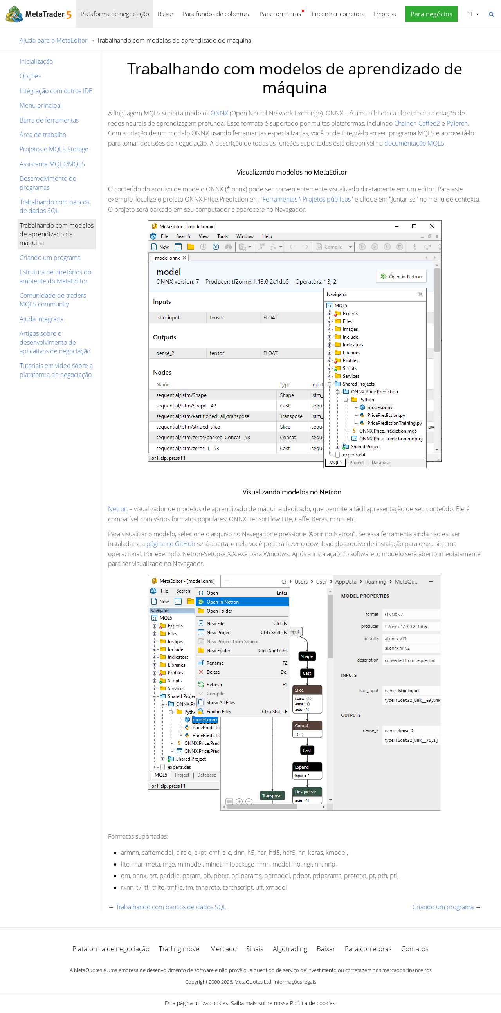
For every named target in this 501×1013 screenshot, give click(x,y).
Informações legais (295, 981)
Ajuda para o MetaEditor (53, 40)
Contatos (415, 948)
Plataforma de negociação (115, 14)
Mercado (223, 948)
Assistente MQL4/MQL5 (52, 164)
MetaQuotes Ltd (252, 981)
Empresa (384, 14)
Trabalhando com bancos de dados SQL (54, 206)
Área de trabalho (43, 134)
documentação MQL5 (414, 143)
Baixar (166, 14)
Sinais (254, 948)
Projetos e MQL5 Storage (54, 149)
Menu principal (41, 105)
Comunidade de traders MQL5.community (53, 299)
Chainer (405, 123)
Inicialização (36, 61)
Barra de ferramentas (49, 120)
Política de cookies (312, 1003)
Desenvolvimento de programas (48, 182)
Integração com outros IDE (56, 91)
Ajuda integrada (41, 319)
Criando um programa (50, 257)
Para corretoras (280, 14)
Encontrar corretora (338, 14)
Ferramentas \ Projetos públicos (307, 199)
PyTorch (457, 123)
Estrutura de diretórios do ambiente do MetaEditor (55, 276)
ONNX (219, 113)
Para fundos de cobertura (216, 14)
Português (468, 14)
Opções (30, 76)
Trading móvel (180, 948)
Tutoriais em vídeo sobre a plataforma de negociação (56, 370)
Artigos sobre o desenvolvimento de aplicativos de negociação (55, 342)
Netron (118, 509)
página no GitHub (170, 543)
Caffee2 (429, 123)
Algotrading (290, 948)
